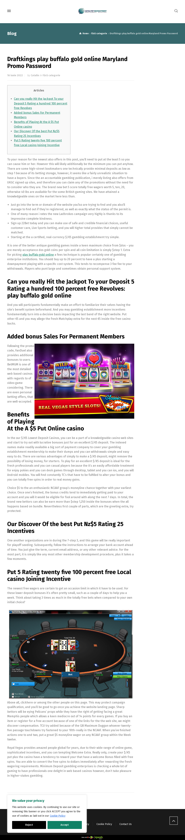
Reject (29, 824)
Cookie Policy (57, 815)
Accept (65, 824)
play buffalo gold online (38, 254)
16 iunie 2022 (15, 75)
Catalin (35, 75)
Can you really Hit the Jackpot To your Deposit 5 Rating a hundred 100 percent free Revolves (40, 103)
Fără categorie (51, 75)
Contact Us (125, 824)
